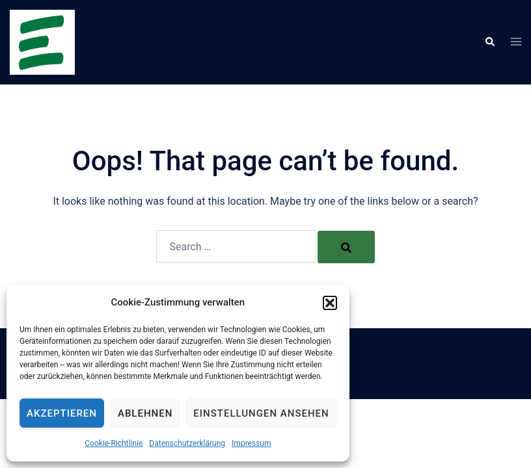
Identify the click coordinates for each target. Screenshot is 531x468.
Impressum (251, 443)
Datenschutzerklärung (187, 443)
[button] (329, 302)
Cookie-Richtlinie (114, 443)
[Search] (346, 247)
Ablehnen (145, 413)
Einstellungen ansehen (261, 413)
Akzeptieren (62, 413)
